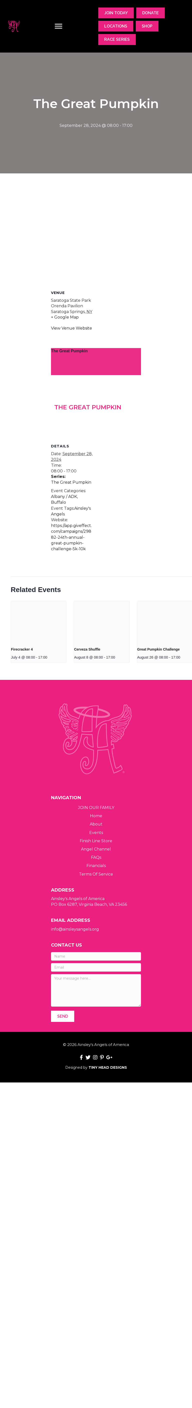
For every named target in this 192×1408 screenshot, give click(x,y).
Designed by (96, 1067)
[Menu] (58, 26)
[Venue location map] (96, 227)
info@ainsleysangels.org (75, 929)
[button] (62, 1016)
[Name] (96, 956)
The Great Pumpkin (69, 351)
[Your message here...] (96, 990)
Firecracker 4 (103, 649)
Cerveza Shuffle (168, 649)
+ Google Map (65, 317)
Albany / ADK (64, 551)
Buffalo (58, 556)
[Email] (96, 967)
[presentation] (120, 622)
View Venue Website (71, 328)
